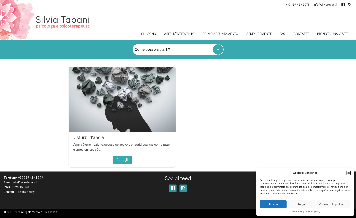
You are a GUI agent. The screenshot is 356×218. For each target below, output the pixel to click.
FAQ (282, 33)
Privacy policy (313, 211)
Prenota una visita (333, 33)
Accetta (273, 204)
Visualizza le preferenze (333, 204)
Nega (301, 204)
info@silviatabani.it (326, 4)
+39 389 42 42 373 (297, 4)
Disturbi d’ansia (88, 137)
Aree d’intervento (179, 33)
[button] (348, 173)
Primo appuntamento (220, 33)
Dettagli (122, 160)
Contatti (301, 33)
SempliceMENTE (259, 33)
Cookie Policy (297, 211)
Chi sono (148, 33)
